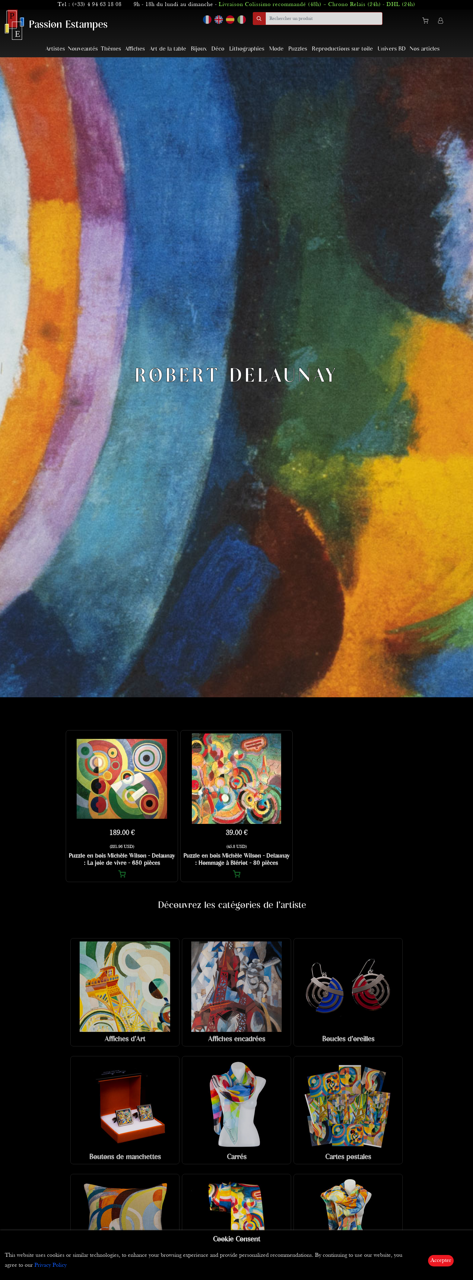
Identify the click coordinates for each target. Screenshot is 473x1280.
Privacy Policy (50, 1265)
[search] (324, 18)
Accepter (440, 1260)
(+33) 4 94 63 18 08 (97, 5)
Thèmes (111, 49)
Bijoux (199, 49)
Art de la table (168, 49)
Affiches (135, 49)
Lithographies (246, 49)
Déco (217, 49)
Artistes (55, 49)
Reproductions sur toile (342, 49)
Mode (276, 49)
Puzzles (297, 49)
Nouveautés (83, 49)
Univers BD (392, 49)
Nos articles (425, 49)
